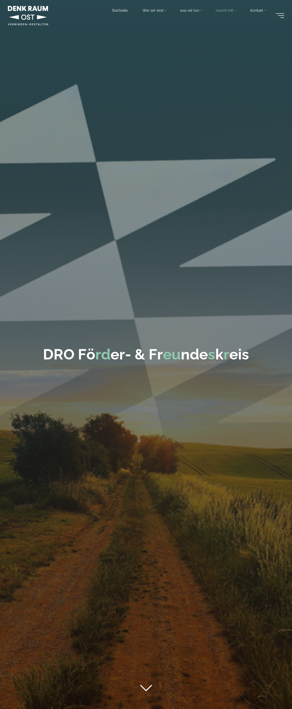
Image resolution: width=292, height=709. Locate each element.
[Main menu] (279, 16)
